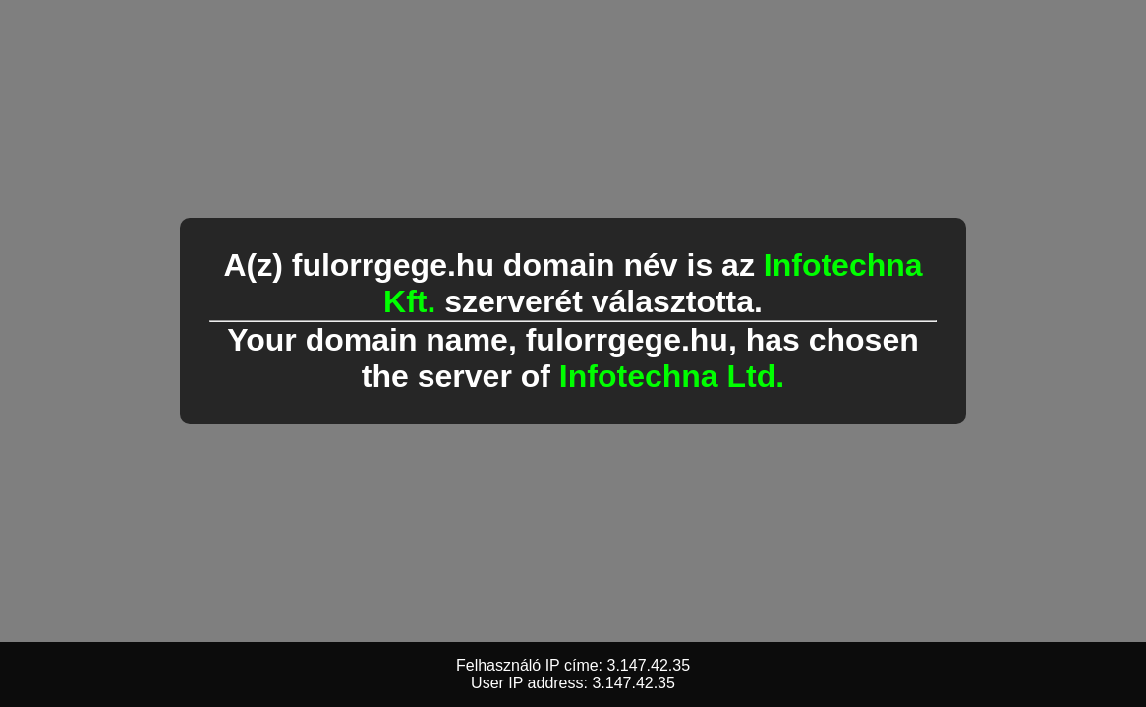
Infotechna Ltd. (671, 376)
